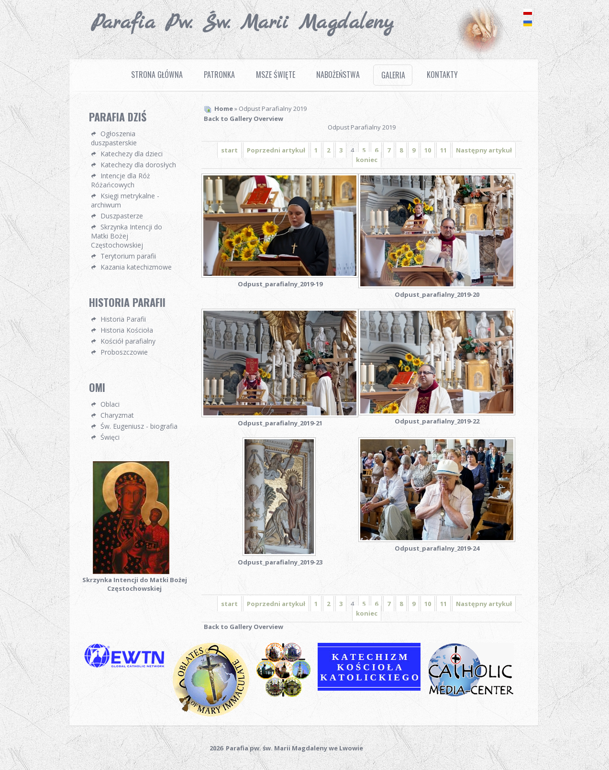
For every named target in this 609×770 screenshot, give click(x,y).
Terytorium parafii (128, 255)
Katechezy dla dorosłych (138, 164)
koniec (366, 159)
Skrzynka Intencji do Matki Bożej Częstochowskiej (126, 235)
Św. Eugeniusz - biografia (138, 426)
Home (223, 108)
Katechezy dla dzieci (131, 153)
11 (443, 150)
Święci (110, 437)
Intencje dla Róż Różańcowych (120, 180)
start (229, 150)
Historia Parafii (123, 319)
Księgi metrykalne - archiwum (125, 200)
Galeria (393, 75)
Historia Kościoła (126, 330)
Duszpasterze (121, 215)
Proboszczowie (124, 352)
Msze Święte (275, 74)
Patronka (219, 74)
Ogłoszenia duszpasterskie (114, 138)
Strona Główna (157, 74)
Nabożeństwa (338, 74)
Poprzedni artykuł (276, 150)
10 (427, 150)
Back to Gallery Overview (243, 118)
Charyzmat (117, 415)
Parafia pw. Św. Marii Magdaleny (242, 23)
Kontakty (442, 74)
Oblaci (110, 404)
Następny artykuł (484, 150)
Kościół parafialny (127, 341)
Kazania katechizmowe (136, 266)
